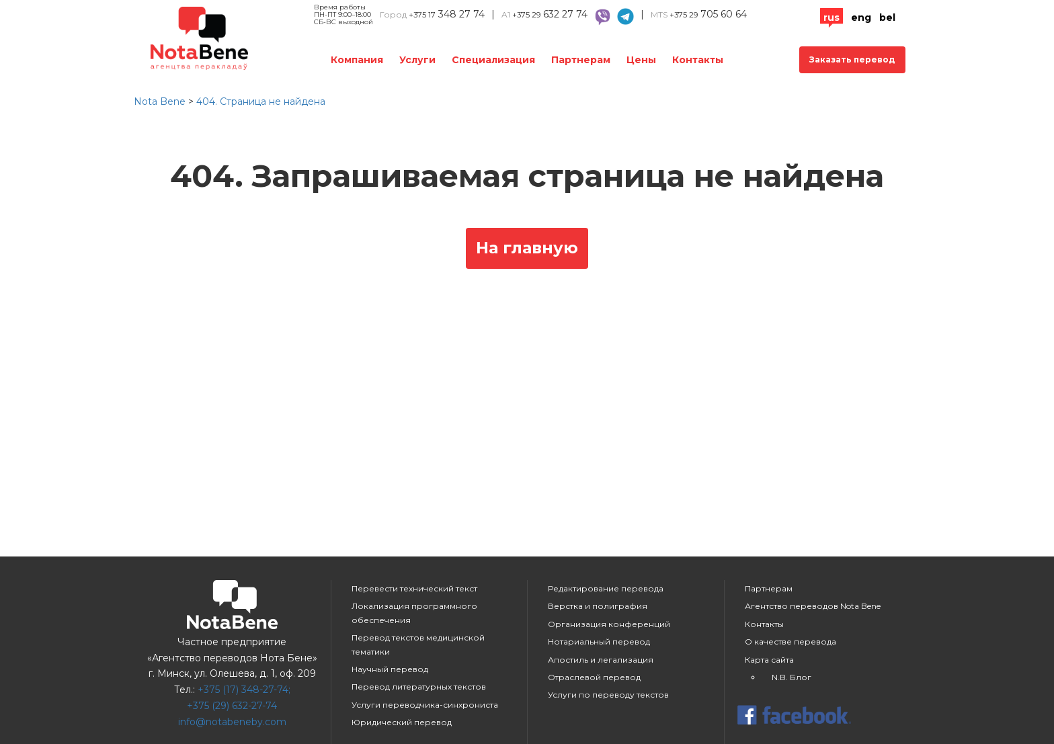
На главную (527, 247)
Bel (887, 17)
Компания (357, 60)
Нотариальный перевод (599, 641)
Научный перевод (390, 669)
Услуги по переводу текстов (608, 695)
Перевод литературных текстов (419, 686)
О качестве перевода (790, 641)
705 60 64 (708, 14)
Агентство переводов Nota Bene (813, 606)
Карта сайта (769, 660)
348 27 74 (447, 14)
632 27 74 (549, 14)
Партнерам (580, 60)
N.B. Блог (791, 677)
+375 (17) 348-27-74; (244, 690)
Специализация (493, 60)
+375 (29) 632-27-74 (232, 706)
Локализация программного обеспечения (414, 612)
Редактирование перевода (605, 588)
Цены (641, 60)
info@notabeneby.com (232, 722)
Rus (831, 17)
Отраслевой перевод (594, 677)
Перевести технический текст (414, 588)
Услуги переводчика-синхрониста (425, 705)
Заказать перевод (852, 59)
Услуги (417, 60)
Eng (861, 17)
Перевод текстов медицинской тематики (418, 644)
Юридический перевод (402, 722)
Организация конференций (609, 624)
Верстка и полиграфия (597, 606)
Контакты (697, 60)
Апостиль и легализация (600, 660)
